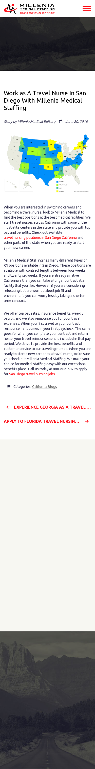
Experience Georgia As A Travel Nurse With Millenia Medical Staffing (48, 407)
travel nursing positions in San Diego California (40, 238)
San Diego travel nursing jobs (32, 374)
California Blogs (44, 387)
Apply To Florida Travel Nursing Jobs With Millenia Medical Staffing (47, 421)
